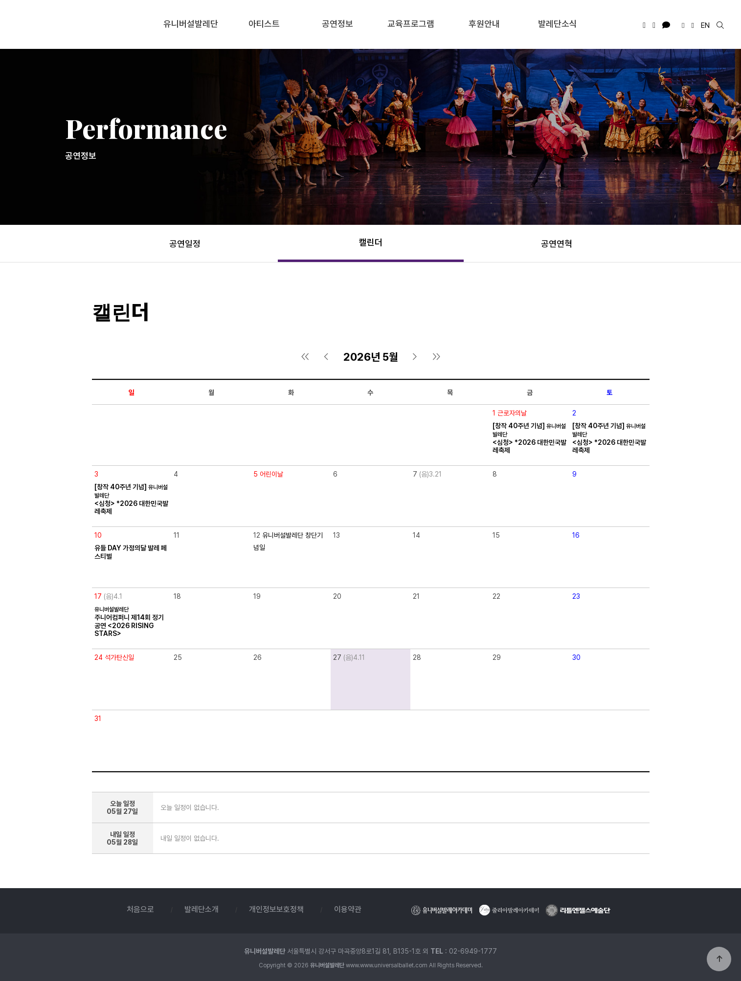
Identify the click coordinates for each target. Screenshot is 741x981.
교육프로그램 (410, 23)
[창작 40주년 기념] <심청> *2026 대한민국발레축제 (529, 438)
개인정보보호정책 (276, 909)
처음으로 (140, 909)
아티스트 (264, 23)
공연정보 (337, 23)
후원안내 (484, 23)
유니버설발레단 (81, 24)
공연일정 (185, 244)
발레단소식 (557, 23)
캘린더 (370, 242)
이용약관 (347, 909)
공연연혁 (556, 244)
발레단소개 (201, 909)
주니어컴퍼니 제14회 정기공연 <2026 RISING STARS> (129, 621)
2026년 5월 (370, 356)
